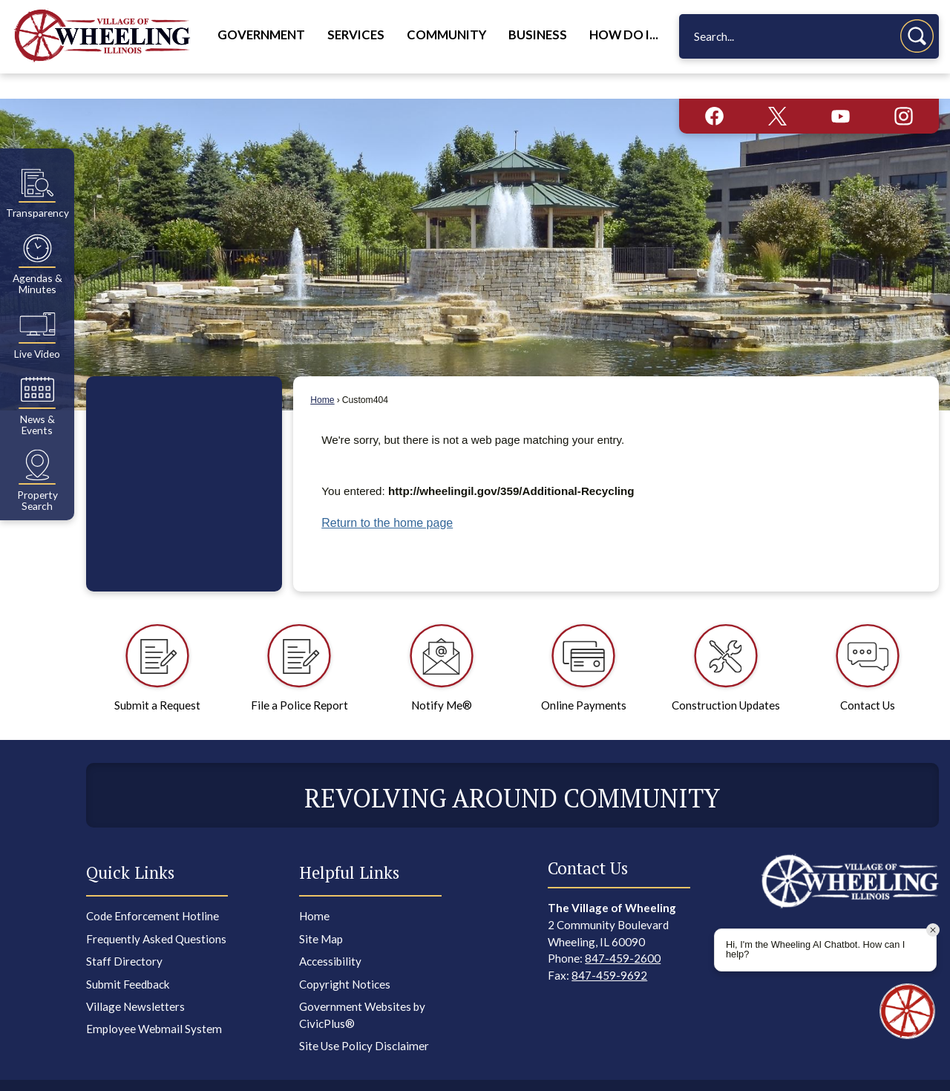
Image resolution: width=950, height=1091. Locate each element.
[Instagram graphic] (903, 91)
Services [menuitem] (355, 34)
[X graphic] (777, 91)
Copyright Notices (344, 959)
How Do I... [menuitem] (623, 34)
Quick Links (130, 847)
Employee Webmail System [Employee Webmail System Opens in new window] (154, 1003)
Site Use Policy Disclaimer (364, 1020)
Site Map (321, 913)
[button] (917, 36)
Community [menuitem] (446, 34)
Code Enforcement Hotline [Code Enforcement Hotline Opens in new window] (152, 890)
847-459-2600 (623, 933)
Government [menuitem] (261, 34)
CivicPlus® (592, 1071)
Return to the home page (387, 497)
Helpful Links (349, 847)
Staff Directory (124, 936)
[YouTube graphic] (840, 91)
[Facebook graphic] (714, 91)
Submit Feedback (128, 959)
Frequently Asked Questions (156, 913)
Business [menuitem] (537, 34)
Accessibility (330, 936)
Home (322, 375)
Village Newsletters (135, 981)
